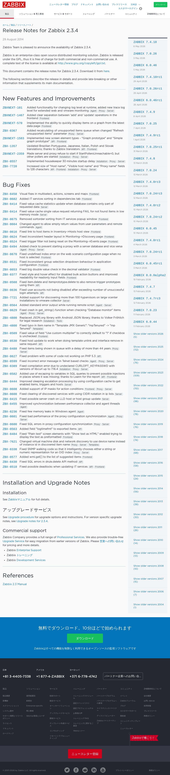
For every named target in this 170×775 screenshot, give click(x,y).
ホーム (6, 25)
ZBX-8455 (10, 404)
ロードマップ (8, 733)
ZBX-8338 (10, 449)
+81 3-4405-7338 (17, 676)
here (106, 71)
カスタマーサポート (128, 711)
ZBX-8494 (10, 247)
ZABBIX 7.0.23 (145, 310)
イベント (124, 696)
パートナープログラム (106, 696)
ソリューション (33, 689)
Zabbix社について (153, 689)
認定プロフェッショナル (83, 708)
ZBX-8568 (10, 282)
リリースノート (24, 25)
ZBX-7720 (10, 166)
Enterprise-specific (34, 706)
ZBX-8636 (10, 290)
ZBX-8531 (10, 262)
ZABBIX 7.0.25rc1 (147, 147)
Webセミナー (79, 731)
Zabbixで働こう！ (143, 738)
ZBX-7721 (10, 298)
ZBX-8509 (10, 333)
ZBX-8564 (10, 305)
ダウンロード (161, 4)
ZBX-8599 (10, 361)
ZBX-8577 (10, 457)
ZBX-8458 (10, 194)
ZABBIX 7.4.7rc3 (146, 298)
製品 (13, 25)
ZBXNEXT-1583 (13, 138)
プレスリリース (119, 4)
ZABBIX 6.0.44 (145, 322)
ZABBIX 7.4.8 (144, 159)
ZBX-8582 (10, 374)
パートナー (102, 689)
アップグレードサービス (60, 713)
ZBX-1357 (10, 146)
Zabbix (14, 5)
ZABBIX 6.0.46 (145, 65)
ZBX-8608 (10, 389)
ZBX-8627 (10, 356)
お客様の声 (77, 713)
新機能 (5, 701)
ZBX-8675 (10, 219)
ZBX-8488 (10, 349)
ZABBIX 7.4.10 (145, 42)
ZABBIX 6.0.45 (145, 229)
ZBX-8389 (10, 366)
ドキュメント (87, 4)
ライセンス (7, 723)
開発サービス (55, 718)
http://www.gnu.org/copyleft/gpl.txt (81, 63)
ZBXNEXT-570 (12, 123)
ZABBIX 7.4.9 (144, 112)
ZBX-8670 (10, 254)
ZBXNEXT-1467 (13, 115)
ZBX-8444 (10, 382)
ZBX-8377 (10, 275)
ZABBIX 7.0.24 (145, 170)
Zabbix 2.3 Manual (15, 584)
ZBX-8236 (10, 412)
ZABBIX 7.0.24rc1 (147, 252)
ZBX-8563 (10, 429)
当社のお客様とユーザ (35, 716)
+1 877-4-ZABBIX (50, 676)
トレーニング (25, 555)
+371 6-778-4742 (83, 676)
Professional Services (70, 537)
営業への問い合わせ (112, 541)
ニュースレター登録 (59, 4)
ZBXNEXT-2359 (13, 154)
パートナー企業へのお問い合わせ (124, 676)
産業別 (29, 701)
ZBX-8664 (10, 224)
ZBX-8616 (10, 232)
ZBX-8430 (10, 462)
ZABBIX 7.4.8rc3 (146, 182)
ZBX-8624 (10, 237)
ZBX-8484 (10, 434)
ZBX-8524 (10, 242)
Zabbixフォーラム (127, 701)
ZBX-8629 (10, 310)
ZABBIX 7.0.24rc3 (147, 194)
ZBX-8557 (10, 161)
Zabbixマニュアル (19, 499)
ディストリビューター (106, 716)
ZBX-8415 (10, 399)
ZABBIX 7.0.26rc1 (147, 89)
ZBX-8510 (10, 467)
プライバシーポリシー (125, 770)
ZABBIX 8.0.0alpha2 (149, 275)
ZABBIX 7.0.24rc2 (147, 217)
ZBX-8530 (10, 341)
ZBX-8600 (10, 424)
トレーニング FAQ (81, 718)
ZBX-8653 (10, 270)
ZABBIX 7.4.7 (144, 287)
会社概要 (147, 696)
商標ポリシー (149, 716)
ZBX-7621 (10, 442)
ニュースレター (126, 728)
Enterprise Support (29, 550)
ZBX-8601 (10, 416)
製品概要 (6, 696)
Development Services (31, 560)
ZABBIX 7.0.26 (145, 54)
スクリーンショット (11, 706)
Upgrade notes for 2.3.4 (32, 521)
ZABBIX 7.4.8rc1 (146, 240)
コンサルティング (57, 731)
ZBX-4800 (10, 318)
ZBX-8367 (10, 131)
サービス (54, 689)
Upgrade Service (13, 541)
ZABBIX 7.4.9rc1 (146, 135)
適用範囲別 (30, 696)
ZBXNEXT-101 (12, 108)
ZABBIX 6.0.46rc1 (147, 100)
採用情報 (147, 706)
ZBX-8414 (10, 204)
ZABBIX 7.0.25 (145, 124)
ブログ (74, 4)
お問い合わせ (102, 4)
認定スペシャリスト (81, 703)
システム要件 (8, 711)
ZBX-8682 (10, 199)
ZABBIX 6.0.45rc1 (147, 264)
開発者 (123, 716)
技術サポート (55, 696)
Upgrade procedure (21, 517)
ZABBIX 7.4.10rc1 (147, 77)
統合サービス (55, 701)
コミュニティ (126, 689)
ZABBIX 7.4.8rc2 (146, 205)
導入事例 (30, 711)
